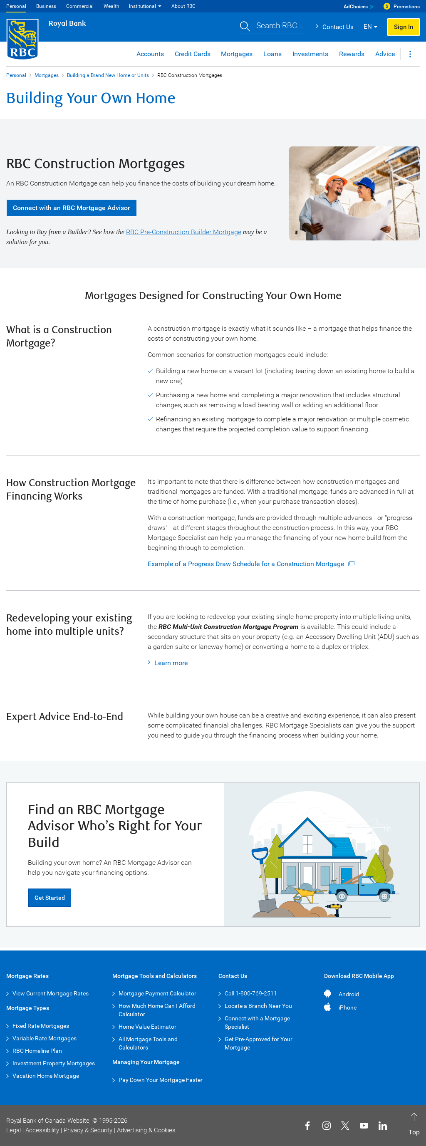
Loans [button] (272, 54)
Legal (13, 1130)
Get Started (50, 897)
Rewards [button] (351, 54)
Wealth (111, 6)
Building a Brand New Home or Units (108, 75)
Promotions (407, 7)
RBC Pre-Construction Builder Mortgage (183, 232)
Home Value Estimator (147, 1026)
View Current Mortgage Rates (50, 993)
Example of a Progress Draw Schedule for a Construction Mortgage (246, 564)
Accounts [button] (150, 54)
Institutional (142, 6)
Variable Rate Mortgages (44, 1038)
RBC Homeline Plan (37, 1050)
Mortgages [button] (237, 54)
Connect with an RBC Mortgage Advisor (71, 208)
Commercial (80, 6)
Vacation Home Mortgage (45, 1075)
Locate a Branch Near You (258, 1005)
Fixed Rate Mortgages (40, 1025)
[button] (271, 27)
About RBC (183, 6)
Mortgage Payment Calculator (157, 993)
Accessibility (42, 1130)
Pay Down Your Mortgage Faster (161, 1080)
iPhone (348, 1007)
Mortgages (47, 75)
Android (349, 994)
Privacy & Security (88, 1130)
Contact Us (338, 27)
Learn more (171, 663)
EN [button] (368, 26)
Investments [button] (310, 54)
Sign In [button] (403, 27)
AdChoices (356, 7)
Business (46, 6)
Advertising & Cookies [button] (146, 1130)
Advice (385, 54)
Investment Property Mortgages (53, 1063)
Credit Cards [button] (193, 54)
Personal (16, 6)
